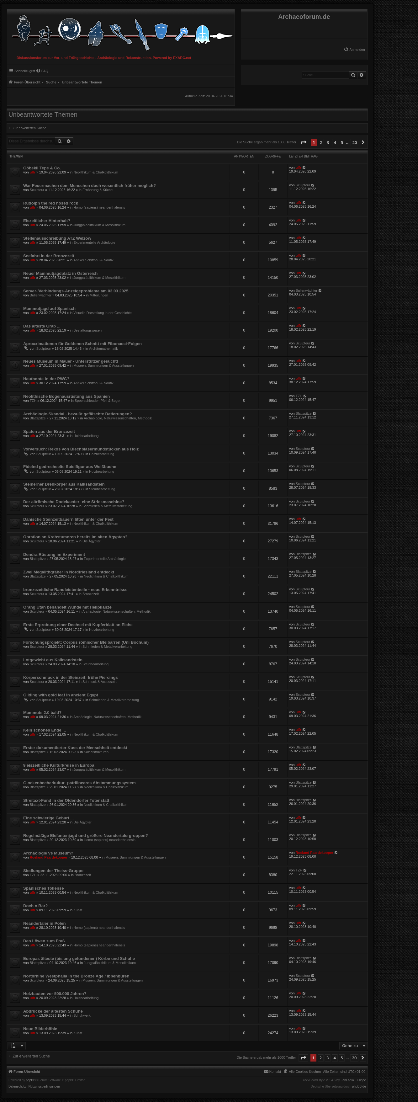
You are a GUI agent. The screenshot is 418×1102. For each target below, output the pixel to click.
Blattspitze (38, 418)
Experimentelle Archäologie (94, 242)
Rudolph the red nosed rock (50, 203)
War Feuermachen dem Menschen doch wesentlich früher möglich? (89, 185)
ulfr (32, 172)
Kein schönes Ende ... (44, 730)
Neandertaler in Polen (44, 923)
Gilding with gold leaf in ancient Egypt (60, 695)
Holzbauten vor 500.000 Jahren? (55, 993)
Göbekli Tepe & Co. (42, 168)
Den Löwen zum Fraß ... (46, 941)
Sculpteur (37, 190)
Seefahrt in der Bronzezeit (48, 255)
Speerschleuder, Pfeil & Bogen (98, 400)
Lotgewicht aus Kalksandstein (52, 659)
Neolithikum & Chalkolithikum (95, 172)
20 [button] (354, 142)
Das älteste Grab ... (42, 326)
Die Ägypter (91, 541)
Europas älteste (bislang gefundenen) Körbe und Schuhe (79, 958)
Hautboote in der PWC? (46, 378)
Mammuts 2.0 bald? (42, 712)
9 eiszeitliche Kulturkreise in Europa (58, 765)
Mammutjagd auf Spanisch (49, 308)
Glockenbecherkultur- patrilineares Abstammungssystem (79, 782)
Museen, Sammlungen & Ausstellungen (103, 365)
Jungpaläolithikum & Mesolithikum (99, 225)
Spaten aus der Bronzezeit (49, 431)
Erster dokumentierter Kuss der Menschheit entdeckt (75, 747)
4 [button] (335, 142)
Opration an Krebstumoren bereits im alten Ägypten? (75, 537)
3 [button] (328, 142)
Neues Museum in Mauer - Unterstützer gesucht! (70, 361)
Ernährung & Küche (97, 190)
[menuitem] (354, 49)
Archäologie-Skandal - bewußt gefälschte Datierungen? (77, 414)
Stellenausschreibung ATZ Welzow (57, 238)
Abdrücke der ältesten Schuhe (53, 1011)
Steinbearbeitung (102, 489)
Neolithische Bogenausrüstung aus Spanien (66, 396)
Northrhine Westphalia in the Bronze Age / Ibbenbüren (76, 976)
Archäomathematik (103, 348)
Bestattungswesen (87, 330)
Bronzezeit (90, 594)
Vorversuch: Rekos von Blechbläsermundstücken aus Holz (81, 449)
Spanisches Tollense (43, 888)
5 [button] (342, 142)
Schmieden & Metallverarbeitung (107, 506)
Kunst (77, 910)
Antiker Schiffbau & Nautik (93, 260)
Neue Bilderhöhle (40, 1028)
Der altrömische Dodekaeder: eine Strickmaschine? (73, 501)
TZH (33, 400)
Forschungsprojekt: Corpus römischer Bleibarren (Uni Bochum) (86, 642)
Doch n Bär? (35, 905)
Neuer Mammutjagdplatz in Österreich (60, 273)
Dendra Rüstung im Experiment (54, 554)
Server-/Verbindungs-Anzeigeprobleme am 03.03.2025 (76, 291)
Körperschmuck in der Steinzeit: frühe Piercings (70, 677)
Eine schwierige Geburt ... (48, 818)
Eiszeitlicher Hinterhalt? (46, 220)
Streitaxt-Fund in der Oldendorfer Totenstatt (66, 800)
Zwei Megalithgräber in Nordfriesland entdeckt (68, 572)
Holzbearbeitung (85, 436)
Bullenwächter (40, 295)
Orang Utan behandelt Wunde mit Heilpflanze (67, 607)
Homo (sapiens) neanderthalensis (99, 207)
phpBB (30, 1080)
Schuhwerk (81, 1015)
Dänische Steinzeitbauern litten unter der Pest (68, 519)
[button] (303, 142)
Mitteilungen (99, 295)
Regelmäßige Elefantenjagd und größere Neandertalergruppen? (85, 835)
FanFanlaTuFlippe (353, 1080)
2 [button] (321, 142)
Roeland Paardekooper (48, 857)
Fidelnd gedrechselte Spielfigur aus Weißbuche (69, 466)
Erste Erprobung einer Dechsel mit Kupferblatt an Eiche (78, 624)
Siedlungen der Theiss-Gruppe (53, 870)
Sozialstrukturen (96, 752)
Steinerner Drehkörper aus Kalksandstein (63, 484)
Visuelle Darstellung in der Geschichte (102, 313)
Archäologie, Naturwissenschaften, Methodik (118, 418)
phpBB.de (359, 1086)
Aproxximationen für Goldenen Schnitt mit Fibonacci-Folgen (82, 343)
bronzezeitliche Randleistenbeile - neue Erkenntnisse (75, 589)
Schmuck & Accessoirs (99, 682)
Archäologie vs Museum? (48, 853)
